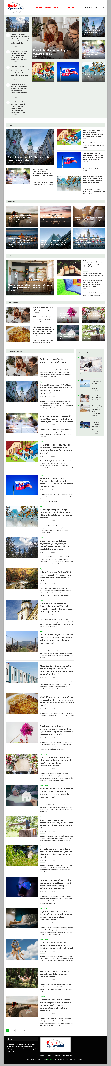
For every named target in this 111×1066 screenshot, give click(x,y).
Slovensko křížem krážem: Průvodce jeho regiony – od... (67, 75)
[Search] (104, 7)
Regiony (41, 1056)
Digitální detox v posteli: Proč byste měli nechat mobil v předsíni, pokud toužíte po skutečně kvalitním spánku (56, 915)
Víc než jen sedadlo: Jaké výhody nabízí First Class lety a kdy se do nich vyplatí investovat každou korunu (89, 220)
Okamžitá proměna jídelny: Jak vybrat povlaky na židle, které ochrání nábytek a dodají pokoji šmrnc (93, 283)
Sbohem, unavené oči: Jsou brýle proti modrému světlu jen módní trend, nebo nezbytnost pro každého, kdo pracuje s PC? (55, 884)
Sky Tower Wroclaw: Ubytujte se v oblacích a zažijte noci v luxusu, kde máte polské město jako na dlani (54, 242)
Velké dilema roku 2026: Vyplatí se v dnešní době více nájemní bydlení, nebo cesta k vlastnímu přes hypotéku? (56, 792)
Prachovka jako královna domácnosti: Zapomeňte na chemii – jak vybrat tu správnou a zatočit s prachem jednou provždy (56, 730)
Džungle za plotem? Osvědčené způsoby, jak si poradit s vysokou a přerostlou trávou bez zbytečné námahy (56, 853)
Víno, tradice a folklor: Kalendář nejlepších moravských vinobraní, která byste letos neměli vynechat (43, 172)
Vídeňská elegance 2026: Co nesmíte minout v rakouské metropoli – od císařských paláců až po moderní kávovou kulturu (88, 241)
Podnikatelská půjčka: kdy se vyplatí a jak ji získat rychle (43, 309)
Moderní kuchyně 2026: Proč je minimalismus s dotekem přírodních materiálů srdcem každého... (30, 288)
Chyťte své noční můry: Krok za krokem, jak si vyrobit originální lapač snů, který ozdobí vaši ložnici (56, 945)
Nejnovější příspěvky (14, 351)
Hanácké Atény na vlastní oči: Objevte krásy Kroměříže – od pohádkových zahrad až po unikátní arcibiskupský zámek (20, 72)
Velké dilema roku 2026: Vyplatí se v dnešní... (67, 335)
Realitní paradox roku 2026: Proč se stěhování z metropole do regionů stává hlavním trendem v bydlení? (93, 133)
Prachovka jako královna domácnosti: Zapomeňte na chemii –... (67, 316)
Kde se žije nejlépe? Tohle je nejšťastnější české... (93, 76)
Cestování (57, 1056)
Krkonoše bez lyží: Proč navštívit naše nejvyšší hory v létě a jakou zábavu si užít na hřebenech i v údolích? (19, 55)
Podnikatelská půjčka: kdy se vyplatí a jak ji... (51, 52)
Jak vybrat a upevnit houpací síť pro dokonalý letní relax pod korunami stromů (55, 974)
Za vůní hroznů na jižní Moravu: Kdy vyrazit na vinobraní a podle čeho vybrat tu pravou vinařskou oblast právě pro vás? (19, 89)
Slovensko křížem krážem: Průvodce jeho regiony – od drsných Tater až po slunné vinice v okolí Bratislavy (93, 156)
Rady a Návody (67, 1056)
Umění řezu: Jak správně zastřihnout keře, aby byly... (92, 334)
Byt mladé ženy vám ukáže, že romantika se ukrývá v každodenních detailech (97, 410)
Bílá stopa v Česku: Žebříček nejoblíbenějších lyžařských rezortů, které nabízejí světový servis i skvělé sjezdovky (20, 39)
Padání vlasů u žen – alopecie (96, 397)
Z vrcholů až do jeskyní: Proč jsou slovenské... (92, 31)
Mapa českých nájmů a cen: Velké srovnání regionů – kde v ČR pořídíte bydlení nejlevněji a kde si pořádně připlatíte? (19, 107)
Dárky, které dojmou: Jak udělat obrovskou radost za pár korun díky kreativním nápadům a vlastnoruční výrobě (57, 761)
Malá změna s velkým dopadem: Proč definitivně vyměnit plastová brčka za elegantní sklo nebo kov (92, 264)
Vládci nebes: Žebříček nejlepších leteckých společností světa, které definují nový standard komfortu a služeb (53, 219)
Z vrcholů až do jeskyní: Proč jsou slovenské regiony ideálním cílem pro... (28, 158)
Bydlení (49, 1056)
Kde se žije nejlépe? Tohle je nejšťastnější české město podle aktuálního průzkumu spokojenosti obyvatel (93, 180)
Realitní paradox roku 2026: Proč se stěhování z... (43, 76)
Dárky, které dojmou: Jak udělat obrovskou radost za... (92, 316)
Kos (81, 374)
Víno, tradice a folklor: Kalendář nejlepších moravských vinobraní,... (92, 53)
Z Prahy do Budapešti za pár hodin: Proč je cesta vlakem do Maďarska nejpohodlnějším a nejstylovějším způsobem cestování (20, 241)
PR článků (50, 1059)
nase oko (12, 162)
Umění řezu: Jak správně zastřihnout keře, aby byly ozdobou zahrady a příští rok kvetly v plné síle (56, 824)
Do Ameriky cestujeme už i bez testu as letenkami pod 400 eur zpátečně (96, 427)
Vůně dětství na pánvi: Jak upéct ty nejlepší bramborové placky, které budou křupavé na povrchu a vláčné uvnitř (43, 330)
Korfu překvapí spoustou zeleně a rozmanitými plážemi (96, 385)
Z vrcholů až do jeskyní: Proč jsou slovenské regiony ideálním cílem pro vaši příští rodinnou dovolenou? (56, 389)
